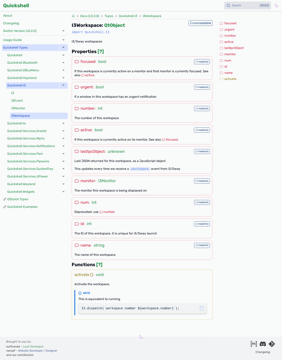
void (100, 274)
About (7, 15)
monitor (228, 54)
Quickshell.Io (16, 123)
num (225, 60)
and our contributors (19, 355)
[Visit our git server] (272, 345)
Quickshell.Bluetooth (22, 62)
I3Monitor (18, 108)
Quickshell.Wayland (21, 184)
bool (102, 61)
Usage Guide (12, 40)
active (87, 75)
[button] (201, 308)
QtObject (114, 25)
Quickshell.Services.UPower (27, 176)
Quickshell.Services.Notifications (31, 146)
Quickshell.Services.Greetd (26, 131)
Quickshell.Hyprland (22, 78)
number (107, 212)
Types (109, 16)
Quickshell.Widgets (21, 192)
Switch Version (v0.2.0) (19, 31)
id (223, 67)
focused (170, 139)
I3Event (17, 100)
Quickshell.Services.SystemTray (30, 169)
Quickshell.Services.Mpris (25, 138)
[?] (101, 51)
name (226, 73)
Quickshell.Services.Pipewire (28, 161)
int (100, 108)
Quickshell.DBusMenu (23, 70)
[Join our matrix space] (254, 345)
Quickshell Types (15, 47)
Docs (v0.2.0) (89, 16)
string (99, 245)
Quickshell (16, 5)
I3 (12, 93)
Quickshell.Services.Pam (25, 154)
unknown (116, 151)
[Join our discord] (263, 345)
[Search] (247, 5)
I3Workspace (20, 116)
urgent (227, 30)
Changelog (11, 23)
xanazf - (31, 350)
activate (228, 79)
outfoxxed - (24, 346)
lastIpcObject (232, 48)
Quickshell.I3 (16, 85)
